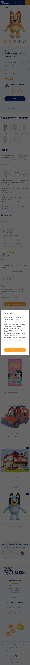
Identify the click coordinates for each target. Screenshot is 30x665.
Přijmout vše (15, 350)
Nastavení (15, 345)
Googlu (6, 331)
